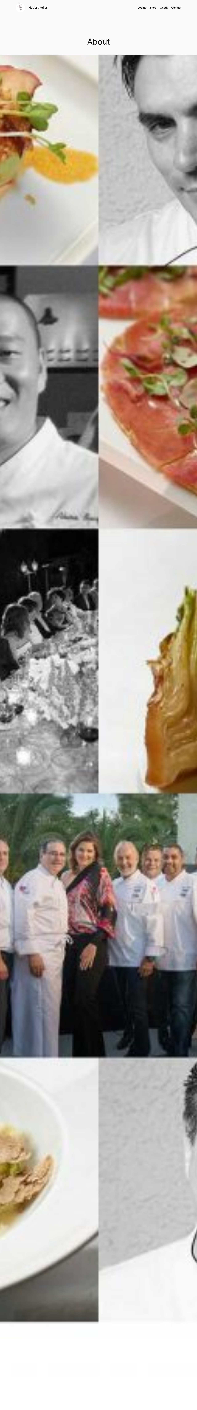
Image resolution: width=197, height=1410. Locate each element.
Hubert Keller (38, 7)
